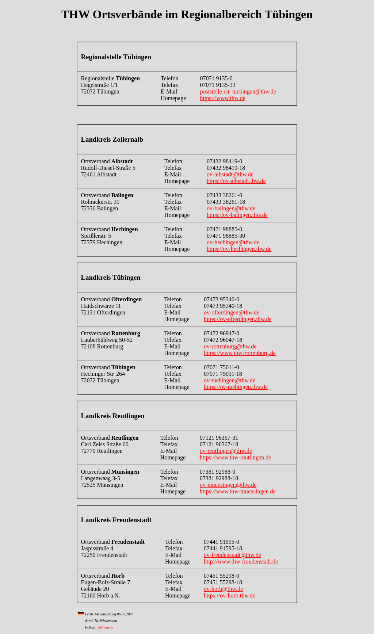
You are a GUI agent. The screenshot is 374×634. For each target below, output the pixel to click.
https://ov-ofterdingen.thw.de (238, 319)
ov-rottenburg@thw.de (230, 346)
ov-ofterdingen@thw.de (231, 312)
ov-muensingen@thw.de (228, 485)
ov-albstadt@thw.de (230, 174)
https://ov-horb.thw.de (229, 595)
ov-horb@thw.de (223, 589)
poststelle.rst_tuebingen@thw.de (238, 91)
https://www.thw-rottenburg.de (240, 353)
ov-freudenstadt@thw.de (232, 555)
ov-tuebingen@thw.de (229, 380)
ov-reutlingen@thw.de (226, 451)
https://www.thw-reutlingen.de (235, 457)
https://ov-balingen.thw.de (237, 215)
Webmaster (106, 627)
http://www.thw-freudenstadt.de (241, 561)
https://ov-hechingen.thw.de (239, 249)
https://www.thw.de (222, 98)
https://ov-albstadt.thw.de (236, 181)
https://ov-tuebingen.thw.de (236, 387)
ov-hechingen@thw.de (233, 242)
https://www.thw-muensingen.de (238, 491)
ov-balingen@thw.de (231, 208)
